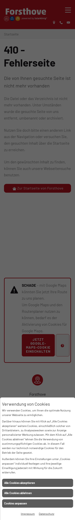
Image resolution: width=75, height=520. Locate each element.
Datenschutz (46, 513)
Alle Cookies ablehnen (18, 493)
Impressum (28, 513)
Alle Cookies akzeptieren (19, 483)
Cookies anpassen (15, 503)
